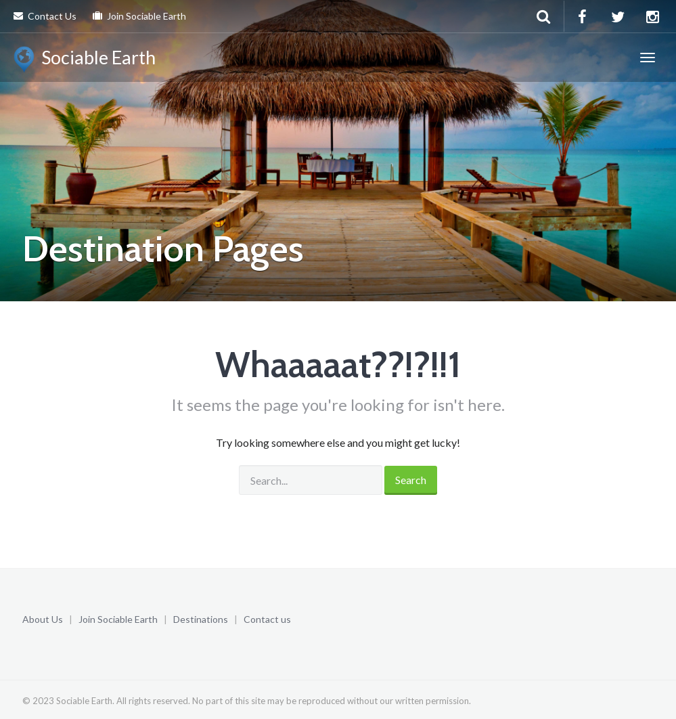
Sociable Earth (85, 59)
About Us (42, 619)
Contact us (267, 619)
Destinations (200, 619)
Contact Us (45, 16)
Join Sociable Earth (139, 16)
